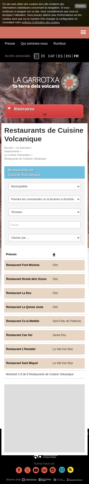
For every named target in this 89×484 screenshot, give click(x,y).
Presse (10, 43)
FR (76, 56)
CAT (51, 56)
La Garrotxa (23, 147)
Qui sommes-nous (34, 43)
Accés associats (17, 56)
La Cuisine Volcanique (17, 154)
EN (68, 56)
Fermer (80, 6)
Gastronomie (11, 151)
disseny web (44, 479)
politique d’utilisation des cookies (41, 22)
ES (60, 56)
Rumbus (59, 43)
